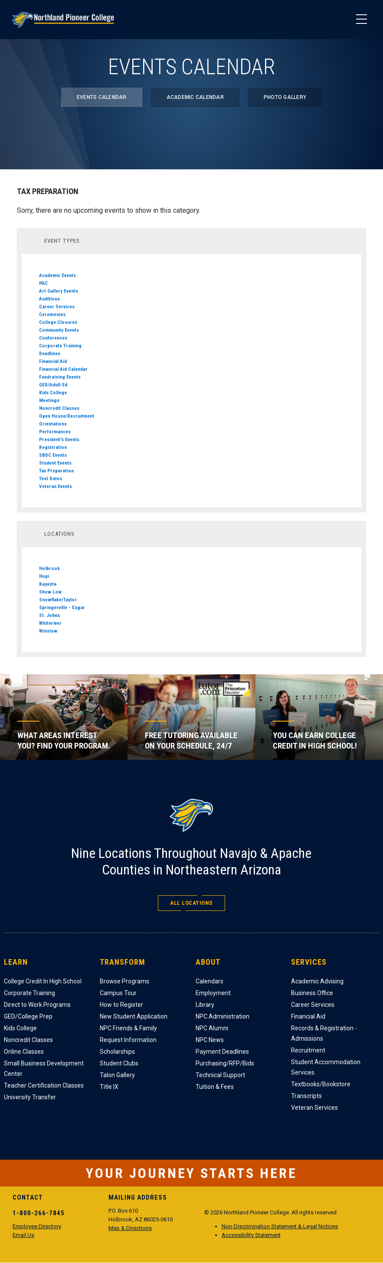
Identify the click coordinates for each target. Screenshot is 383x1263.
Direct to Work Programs (37, 1004)
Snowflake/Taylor (58, 600)
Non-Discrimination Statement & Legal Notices (280, 1226)
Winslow (48, 631)
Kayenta (47, 584)
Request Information (128, 1039)
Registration (53, 447)
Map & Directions (130, 1228)
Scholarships (117, 1051)
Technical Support (220, 1075)
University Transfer (30, 1097)
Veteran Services (314, 1107)
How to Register (121, 1004)
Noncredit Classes (59, 408)
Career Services (57, 306)
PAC (43, 283)
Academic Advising (317, 981)
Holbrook (49, 568)
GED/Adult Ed (53, 385)
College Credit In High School (43, 981)
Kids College (53, 392)
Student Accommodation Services (325, 1067)
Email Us (23, 1235)
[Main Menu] (361, 19)
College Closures (58, 322)
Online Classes (24, 1051)
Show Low (50, 592)
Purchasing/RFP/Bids (225, 1063)
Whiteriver (50, 623)
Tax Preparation (56, 471)
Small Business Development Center (44, 1068)
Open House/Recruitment (66, 416)
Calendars (209, 981)
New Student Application (133, 1016)
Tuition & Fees (215, 1086)
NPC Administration (222, 1016)
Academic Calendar (195, 97)
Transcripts (306, 1095)
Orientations (53, 424)
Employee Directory (37, 1226)
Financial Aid (53, 361)
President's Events (59, 439)
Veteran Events (55, 486)
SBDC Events (53, 455)
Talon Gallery (117, 1075)
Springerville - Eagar (62, 607)
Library (205, 1004)
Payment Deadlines (222, 1051)
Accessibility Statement (251, 1235)
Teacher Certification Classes (44, 1085)
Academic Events (57, 275)
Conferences (53, 338)
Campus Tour (118, 992)
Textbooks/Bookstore (320, 1084)
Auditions (49, 299)
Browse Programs (124, 981)
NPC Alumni (212, 1028)
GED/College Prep (28, 1016)
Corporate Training (60, 346)
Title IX (109, 1086)
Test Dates (50, 478)
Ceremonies (52, 314)
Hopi (44, 576)
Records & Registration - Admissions (324, 1033)
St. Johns (49, 615)
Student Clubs (119, 1063)
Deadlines (49, 353)
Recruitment (308, 1050)
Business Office (312, 992)
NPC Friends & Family (128, 1028)
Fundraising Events (60, 377)
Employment (213, 992)
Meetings (49, 400)
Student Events (55, 463)
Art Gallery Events (58, 291)
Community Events (59, 330)
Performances (55, 432)
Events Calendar (102, 97)
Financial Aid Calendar (63, 369)
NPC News (210, 1039)
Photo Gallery (285, 97)
